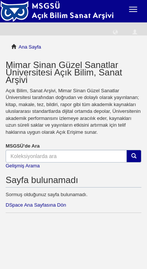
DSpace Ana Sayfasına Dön (36, 205)
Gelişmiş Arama (23, 165)
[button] (115, 31)
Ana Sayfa (30, 47)
